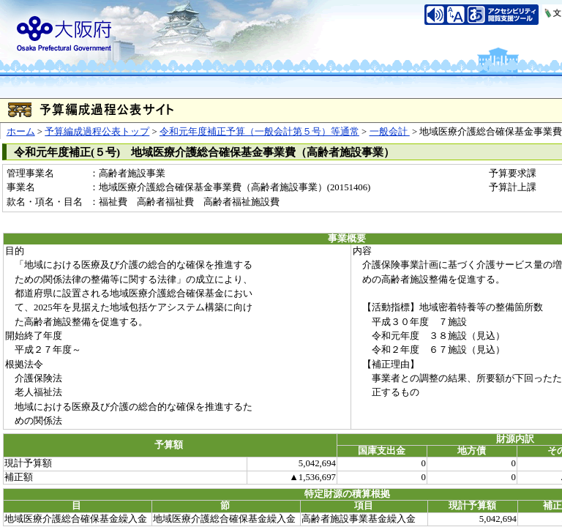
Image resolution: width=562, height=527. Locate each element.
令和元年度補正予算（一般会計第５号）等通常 (259, 132)
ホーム (21, 132)
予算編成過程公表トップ (97, 132)
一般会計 (390, 132)
